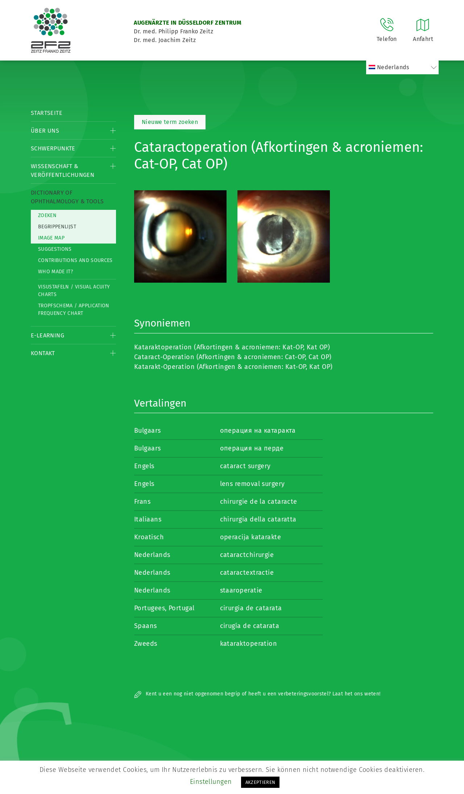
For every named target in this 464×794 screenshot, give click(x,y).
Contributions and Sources (75, 260)
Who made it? (55, 272)
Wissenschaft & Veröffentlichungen (62, 170)
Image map (51, 238)
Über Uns (45, 130)
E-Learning (47, 335)
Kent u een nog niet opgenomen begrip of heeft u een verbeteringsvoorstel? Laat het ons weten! (257, 694)
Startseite (46, 112)
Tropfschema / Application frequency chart (73, 309)
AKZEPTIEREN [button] (260, 782)
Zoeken (47, 215)
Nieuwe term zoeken (170, 122)
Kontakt (43, 353)
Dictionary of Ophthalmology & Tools (67, 197)
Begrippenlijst (57, 227)
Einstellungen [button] (211, 782)
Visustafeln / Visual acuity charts (74, 291)
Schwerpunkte (53, 148)
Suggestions (55, 249)
